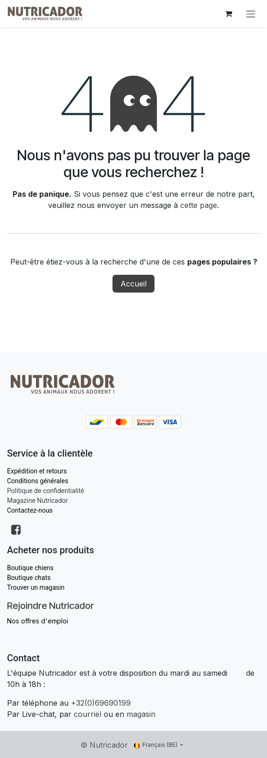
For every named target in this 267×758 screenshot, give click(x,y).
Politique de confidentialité (45, 490)
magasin (140, 714)
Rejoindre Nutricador (50, 605)
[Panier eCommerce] (228, 13)
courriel (87, 714)
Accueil (133, 283)
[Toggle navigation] (250, 13)
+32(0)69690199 (101, 703)
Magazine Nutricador (37, 500)
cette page (198, 205)
